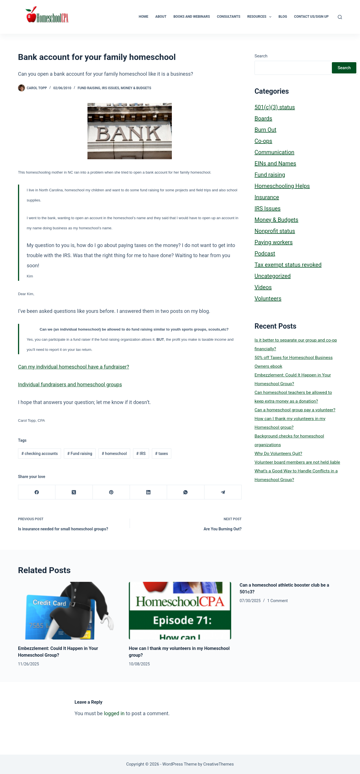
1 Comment (277, 600)
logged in (114, 713)
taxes (161, 453)
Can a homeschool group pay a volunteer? (295, 409)
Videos (263, 287)
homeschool (114, 453)
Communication (274, 152)
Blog (282, 17)
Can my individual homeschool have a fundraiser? (73, 367)
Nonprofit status (275, 231)
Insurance (267, 197)
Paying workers (274, 242)
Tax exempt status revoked (288, 264)
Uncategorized (273, 276)
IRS (141, 453)
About (160, 17)
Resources (260, 17)
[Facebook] (36, 492)
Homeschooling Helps (282, 186)
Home (143, 17)
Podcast (265, 253)
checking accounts (39, 453)
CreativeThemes (218, 764)
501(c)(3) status (275, 107)
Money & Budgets (136, 88)
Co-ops (263, 141)
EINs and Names (275, 163)
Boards (263, 118)
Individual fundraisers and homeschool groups (70, 384)
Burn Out (265, 129)
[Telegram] (223, 492)
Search (261, 56)
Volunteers (268, 298)
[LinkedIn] (148, 492)
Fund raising (89, 88)
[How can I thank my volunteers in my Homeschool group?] (180, 611)
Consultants (228, 17)
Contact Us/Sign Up (311, 17)
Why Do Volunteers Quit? (278, 453)
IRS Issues (110, 88)
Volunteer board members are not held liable (297, 462)
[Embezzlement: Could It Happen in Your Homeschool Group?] (69, 611)
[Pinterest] (111, 492)
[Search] (340, 17)
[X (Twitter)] (74, 492)
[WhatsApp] (185, 492)
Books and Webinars (192, 17)
